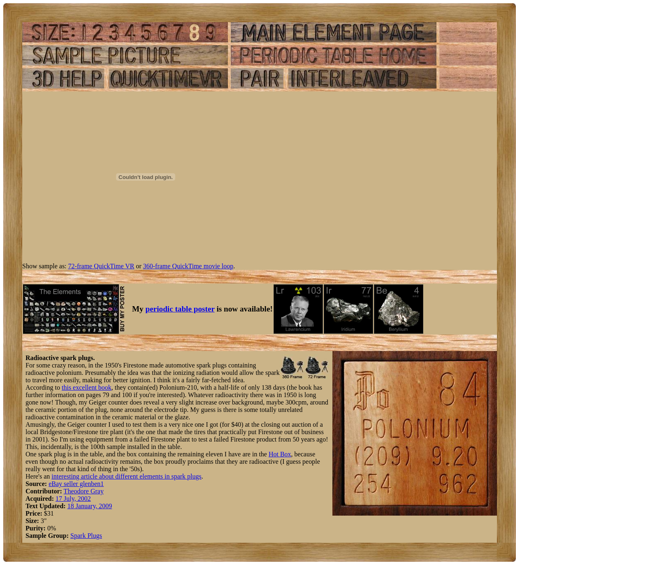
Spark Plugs (86, 535)
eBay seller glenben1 (76, 483)
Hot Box (280, 454)
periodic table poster (180, 309)
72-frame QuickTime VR (101, 266)
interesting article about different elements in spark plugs (126, 476)
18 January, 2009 (89, 505)
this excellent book (86, 387)
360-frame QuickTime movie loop (188, 266)
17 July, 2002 (73, 498)
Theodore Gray (84, 491)
